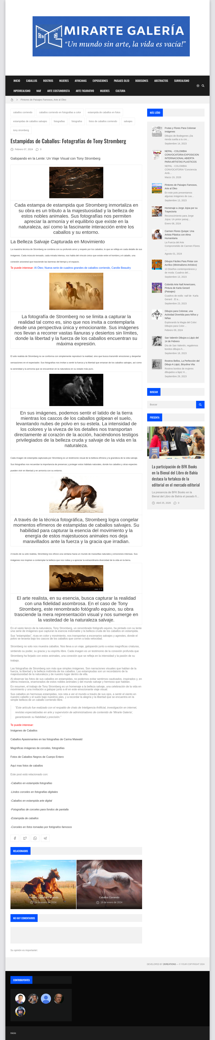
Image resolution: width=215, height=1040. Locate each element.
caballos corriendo (22, 112)
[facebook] (14, 838)
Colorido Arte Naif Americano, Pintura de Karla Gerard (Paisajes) (180, 288)
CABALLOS (31, 81)
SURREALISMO (181, 81)
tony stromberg (21, 130)
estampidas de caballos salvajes (30, 121)
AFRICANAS (81, 81)
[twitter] (25, 838)
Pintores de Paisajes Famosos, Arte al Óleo (43, 99)
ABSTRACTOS (161, 81)
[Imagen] (176, 442)
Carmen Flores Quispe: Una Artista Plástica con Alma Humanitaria (179, 235)
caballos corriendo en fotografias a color (60, 112)
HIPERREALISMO (22, 91)
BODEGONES (141, 81)
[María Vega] (46, 999)
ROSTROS (48, 81)
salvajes (128, 121)
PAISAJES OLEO (121, 81)
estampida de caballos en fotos (104, 112)
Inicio (13, 1033)
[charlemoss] (59, 999)
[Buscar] (203, 86)
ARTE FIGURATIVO (85, 91)
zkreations (169, 964)
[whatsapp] (35, 838)
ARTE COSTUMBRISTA (58, 91)
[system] (197, 86)
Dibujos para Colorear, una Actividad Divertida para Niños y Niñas (181, 315)
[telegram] (45, 838)
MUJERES (64, 81)
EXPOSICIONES (100, 81)
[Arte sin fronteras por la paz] (20, 999)
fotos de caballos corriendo (103, 121)
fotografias (59, 121)
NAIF (38, 91)
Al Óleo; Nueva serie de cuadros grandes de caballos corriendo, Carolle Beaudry (82, 267)
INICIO (17, 81)
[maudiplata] (20, 1011)
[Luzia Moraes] (33, 999)
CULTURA (120, 91)
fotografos (77, 121)
